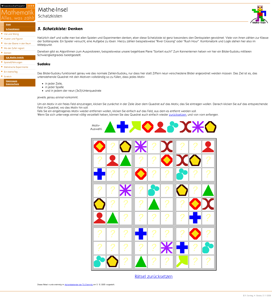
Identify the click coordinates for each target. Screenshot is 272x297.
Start (8, 24)
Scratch (7, 76)
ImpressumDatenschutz (12, 83)
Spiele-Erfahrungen (13, 62)
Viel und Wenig (11, 34)
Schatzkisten (12, 29)
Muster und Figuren (13, 38)
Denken (7, 53)
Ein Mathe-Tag (11, 71)
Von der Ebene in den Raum (17, 43)
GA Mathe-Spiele (15, 57)
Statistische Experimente (16, 67)
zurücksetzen (177, 114)
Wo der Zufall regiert (14, 48)
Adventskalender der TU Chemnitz (79, 284)
